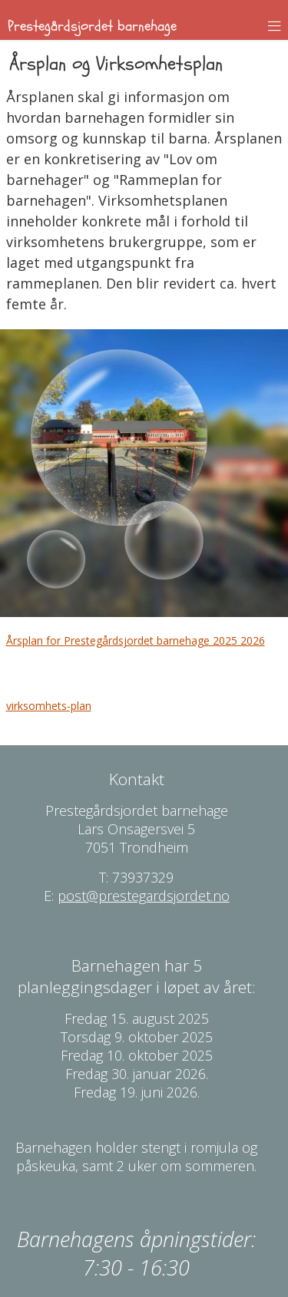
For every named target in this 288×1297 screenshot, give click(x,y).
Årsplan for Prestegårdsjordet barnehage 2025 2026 (135, 640)
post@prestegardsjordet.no (144, 895)
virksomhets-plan (48, 705)
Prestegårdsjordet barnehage (92, 26)
